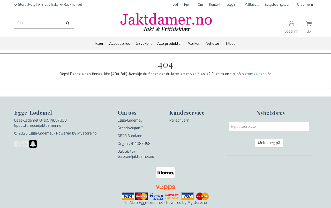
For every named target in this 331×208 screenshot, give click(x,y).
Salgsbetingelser (277, 5)
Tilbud (173, 5)
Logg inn (232, 5)
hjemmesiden (253, 74)
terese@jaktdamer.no (136, 156)
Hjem (188, 5)
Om (200, 5)
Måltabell (252, 5)
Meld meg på (269, 142)
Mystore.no (87, 133)
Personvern (304, 5)
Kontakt (214, 5)
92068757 (127, 151)
